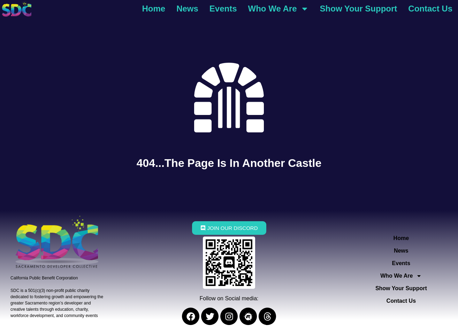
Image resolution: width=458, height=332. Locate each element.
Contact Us (430, 8)
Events (223, 8)
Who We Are (278, 8)
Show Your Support (358, 8)
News (187, 8)
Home (153, 8)
